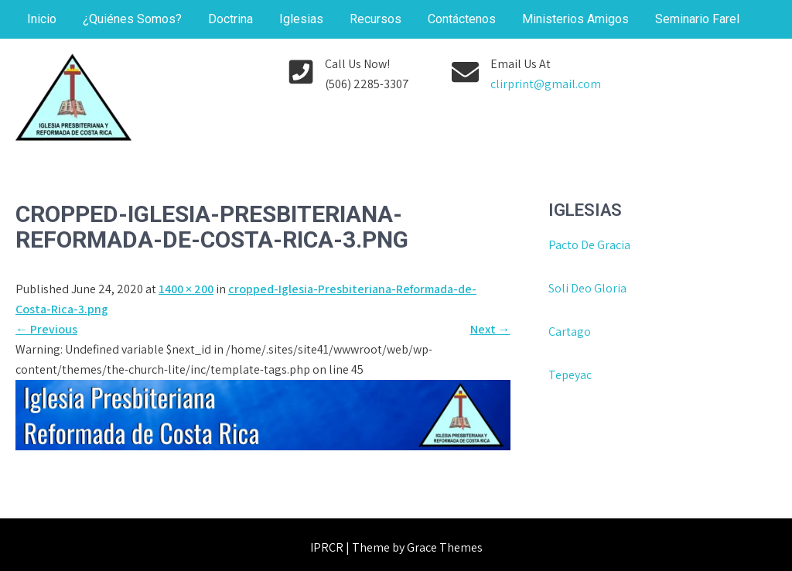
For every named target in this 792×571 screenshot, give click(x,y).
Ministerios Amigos (575, 19)
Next (490, 329)
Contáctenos (462, 19)
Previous (46, 329)
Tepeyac (571, 375)
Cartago (569, 331)
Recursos (375, 19)
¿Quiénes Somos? (132, 19)
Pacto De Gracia (589, 245)
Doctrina (230, 19)
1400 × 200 (186, 289)
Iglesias (301, 19)
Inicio (41, 19)
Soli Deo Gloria (587, 288)
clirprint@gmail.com (545, 84)
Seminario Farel (697, 19)
